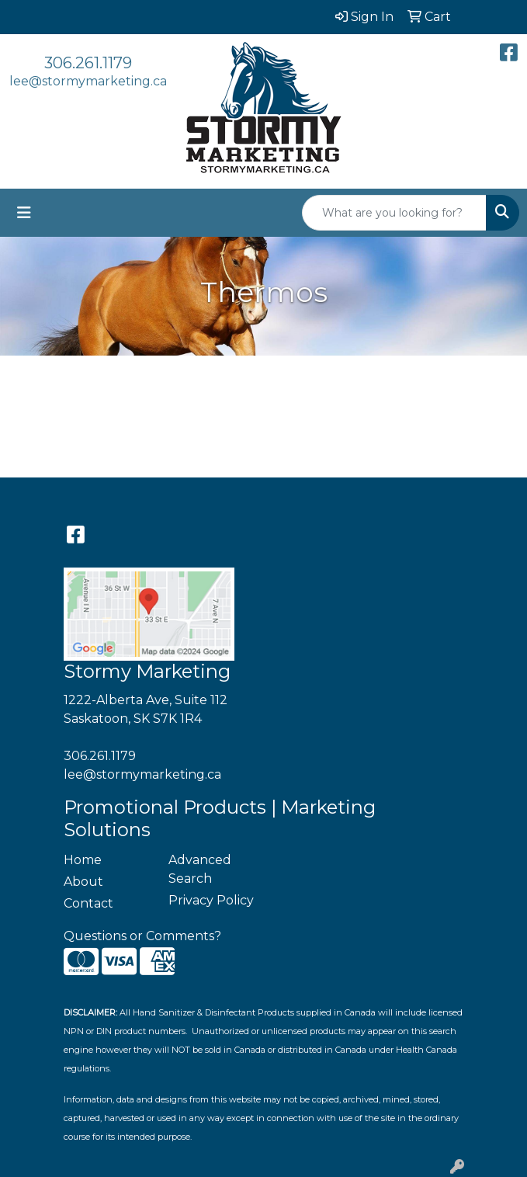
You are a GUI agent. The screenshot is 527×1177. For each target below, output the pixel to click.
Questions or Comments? (142, 936)
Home (83, 859)
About (83, 881)
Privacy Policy (211, 900)
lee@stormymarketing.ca (88, 81)
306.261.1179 (88, 63)
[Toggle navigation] (24, 213)
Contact (88, 903)
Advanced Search (199, 869)
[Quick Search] (394, 213)
